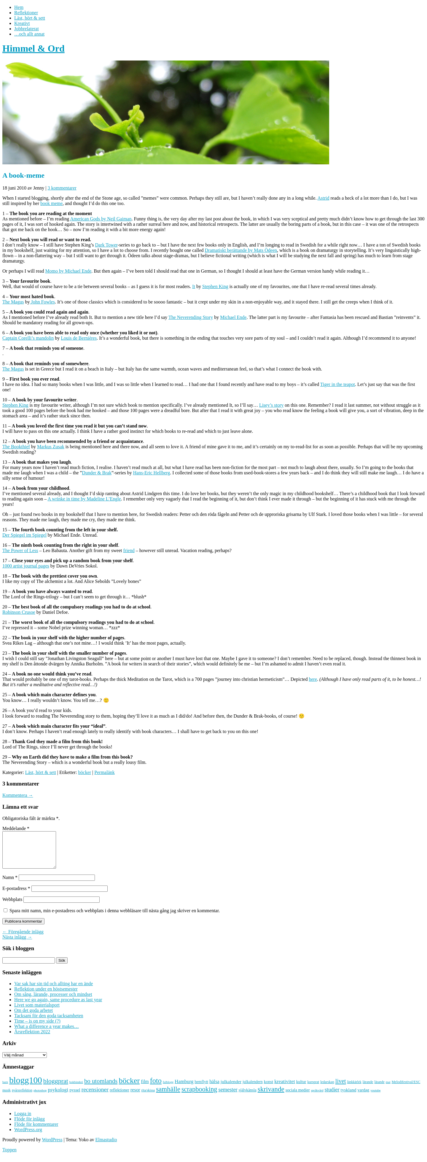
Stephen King (215, 286)
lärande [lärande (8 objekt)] (368, 1089)
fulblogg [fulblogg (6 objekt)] (168, 1089)
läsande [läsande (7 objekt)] (380, 1089)
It (193, 286)
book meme (51, 203)
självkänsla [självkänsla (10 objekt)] (247, 1097)
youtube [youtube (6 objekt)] (375, 1097)
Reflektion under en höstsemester (46, 996)
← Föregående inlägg (23, 938)
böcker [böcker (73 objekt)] (129, 1087)
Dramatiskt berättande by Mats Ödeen (241, 250)
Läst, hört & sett (29, 17)
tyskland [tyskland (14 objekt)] (348, 1096)
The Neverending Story (190, 317)
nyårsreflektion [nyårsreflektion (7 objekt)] (22, 1097)
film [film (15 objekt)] (145, 1088)
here (313, 679)
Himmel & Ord (33, 48)
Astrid (323, 198)
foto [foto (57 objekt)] (156, 1088)
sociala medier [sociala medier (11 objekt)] (298, 1097)
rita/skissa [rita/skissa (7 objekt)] (148, 1097)
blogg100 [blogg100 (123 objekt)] (25, 1087)
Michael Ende (233, 317)
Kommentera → (17, 795)
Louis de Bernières (79, 338)
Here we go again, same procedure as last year (58, 1006)
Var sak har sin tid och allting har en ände (53, 990)
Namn (9, 884)
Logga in (22, 1120)
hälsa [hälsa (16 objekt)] (214, 1088)
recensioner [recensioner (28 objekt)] (95, 1096)
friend (128, 550)
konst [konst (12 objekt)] (268, 1088)
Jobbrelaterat (26, 28)
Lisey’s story (271, 405)
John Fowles (42, 301)
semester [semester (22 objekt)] (228, 1097)
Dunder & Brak (96, 472)
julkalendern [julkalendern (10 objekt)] (253, 1089)
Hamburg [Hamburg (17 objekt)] (184, 1088)
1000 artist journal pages (25, 565)
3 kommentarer (62, 187)
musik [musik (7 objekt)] (6, 1097)
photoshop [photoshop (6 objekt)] (40, 1097)
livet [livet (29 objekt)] (340, 1088)
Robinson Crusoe (18, 612)
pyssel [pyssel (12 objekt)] (74, 1097)
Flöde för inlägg (29, 1125)
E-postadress (16, 895)
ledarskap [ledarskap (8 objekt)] (327, 1089)
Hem (18, 7)
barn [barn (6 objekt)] (5, 1089)
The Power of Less (20, 550)
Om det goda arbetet (33, 1017)
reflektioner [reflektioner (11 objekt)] (119, 1097)
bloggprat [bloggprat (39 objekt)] (55, 1088)
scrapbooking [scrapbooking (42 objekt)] (199, 1096)
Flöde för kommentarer (36, 1131)
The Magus (13, 301)
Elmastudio (106, 1146)
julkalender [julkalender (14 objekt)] (231, 1088)
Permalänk (104, 772)
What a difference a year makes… (46, 1033)
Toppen (9, 1156)
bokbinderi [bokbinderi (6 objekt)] (76, 1089)
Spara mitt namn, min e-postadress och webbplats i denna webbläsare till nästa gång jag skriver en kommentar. (114, 917)
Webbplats (12, 906)
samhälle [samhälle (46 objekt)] (168, 1096)
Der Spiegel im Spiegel (24, 535)
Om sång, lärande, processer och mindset (53, 1001)
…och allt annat (29, 33)
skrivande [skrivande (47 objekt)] (271, 1096)
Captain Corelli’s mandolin (28, 338)
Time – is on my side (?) (37, 1028)
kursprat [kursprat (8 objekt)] (313, 1089)
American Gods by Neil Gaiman (100, 218)
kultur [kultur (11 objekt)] (301, 1088)
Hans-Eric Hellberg (151, 472)
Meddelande (15, 828)
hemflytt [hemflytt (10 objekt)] (201, 1089)
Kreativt (22, 23)
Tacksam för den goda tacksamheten (48, 1022)
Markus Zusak (50, 446)
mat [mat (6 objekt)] (388, 1089)
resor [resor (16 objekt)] (135, 1097)
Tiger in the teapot (337, 384)
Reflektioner (26, 12)
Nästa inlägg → (17, 944)
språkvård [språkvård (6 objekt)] (317, 1097)
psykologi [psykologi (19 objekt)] (58, 1097)
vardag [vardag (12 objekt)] (363, 1097)
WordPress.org (28, 1136)
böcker (84, 772)
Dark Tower (106, 244)
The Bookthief (16, 446)
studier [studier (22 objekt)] (332, 1097)
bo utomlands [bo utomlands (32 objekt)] (100, 1088)
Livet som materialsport (37, 1012)
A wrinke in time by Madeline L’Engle (84, 498)
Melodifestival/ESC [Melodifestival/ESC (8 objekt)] (406, 1089)
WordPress (52, 1146)
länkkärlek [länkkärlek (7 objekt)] (354, 1089)
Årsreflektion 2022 (32, 1038)
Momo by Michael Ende (68, 271)
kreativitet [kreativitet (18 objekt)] (284, 1088)
